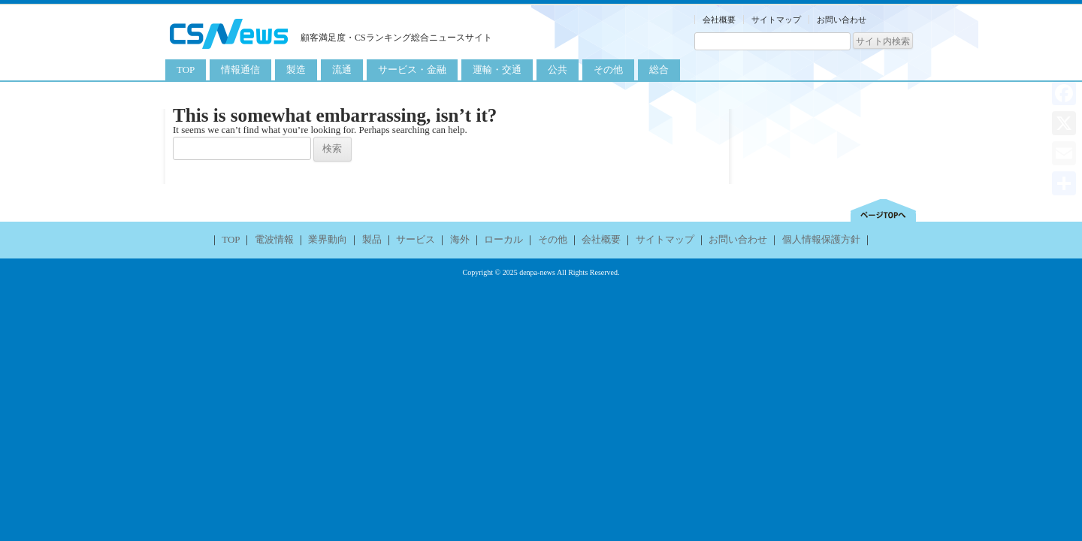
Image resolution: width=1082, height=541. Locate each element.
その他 (608, 69)
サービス (415, 239)
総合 (659, 69)
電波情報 (274, 239)
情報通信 (240, 69)
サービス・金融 (412, 69)
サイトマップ (776, 19)
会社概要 (719, 19)
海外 (460, 239)
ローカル (503, 239)
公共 (557, 69)
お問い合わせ (841, 19)
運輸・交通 (497, 69)
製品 (372, 239)
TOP (186, 69)
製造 (296, 69)
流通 (342, 69)
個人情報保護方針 (821, 239)
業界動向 (327, 239)
